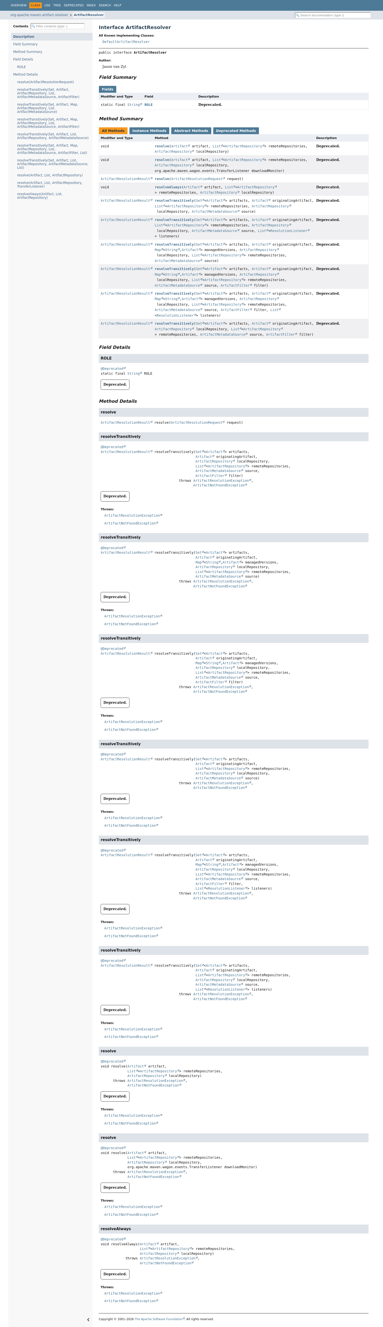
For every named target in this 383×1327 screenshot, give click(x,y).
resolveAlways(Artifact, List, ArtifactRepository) (40, 196)
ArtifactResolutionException (221, 481)
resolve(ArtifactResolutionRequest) (45, 82)
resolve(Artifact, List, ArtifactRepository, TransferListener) (50, 184)
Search (105, 5)
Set (199, 200)
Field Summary (25, 44)
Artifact (179, 146)
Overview (19, 5)
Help (117, 5)
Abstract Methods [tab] (191, 131)
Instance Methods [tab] (149, 131)
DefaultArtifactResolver (126, 42)
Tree (57, 5)
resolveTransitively (174, 200)
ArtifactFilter (235, 285)
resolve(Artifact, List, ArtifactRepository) (50, 175)
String (134, 105)
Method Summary (27, 52)
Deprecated (74, 5)
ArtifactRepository (243, 146)
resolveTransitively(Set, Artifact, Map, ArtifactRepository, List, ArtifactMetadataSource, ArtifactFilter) (48, 123)
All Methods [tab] (113, 131)
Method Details (25, 74)
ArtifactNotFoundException (219, 485)
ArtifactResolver (89, 15)
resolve (162, 146)
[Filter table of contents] (58, 26)
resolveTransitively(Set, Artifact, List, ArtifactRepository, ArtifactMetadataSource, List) (52, 164)
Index (91, 5)
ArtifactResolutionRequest (197, 179)
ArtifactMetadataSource (214, 211)
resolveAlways (168, 187)
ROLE (21, 67)
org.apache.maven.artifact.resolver (39, 15)
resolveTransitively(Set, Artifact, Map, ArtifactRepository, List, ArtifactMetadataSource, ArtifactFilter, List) (52, 149)
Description (23, 37)
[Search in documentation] (333, 15)
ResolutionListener (289, 231)
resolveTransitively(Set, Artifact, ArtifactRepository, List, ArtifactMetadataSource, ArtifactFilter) (48, 93)
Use (47, 5)
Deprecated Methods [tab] (236, 131)
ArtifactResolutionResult (125, 179)
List (217, 146)
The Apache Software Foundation (158, 1319)
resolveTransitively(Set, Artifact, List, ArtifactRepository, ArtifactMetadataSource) (53, 136)
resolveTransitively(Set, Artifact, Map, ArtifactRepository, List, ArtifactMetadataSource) (47, 108)
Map (158, 250)
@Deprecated (112, 369)
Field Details (23, 59)
